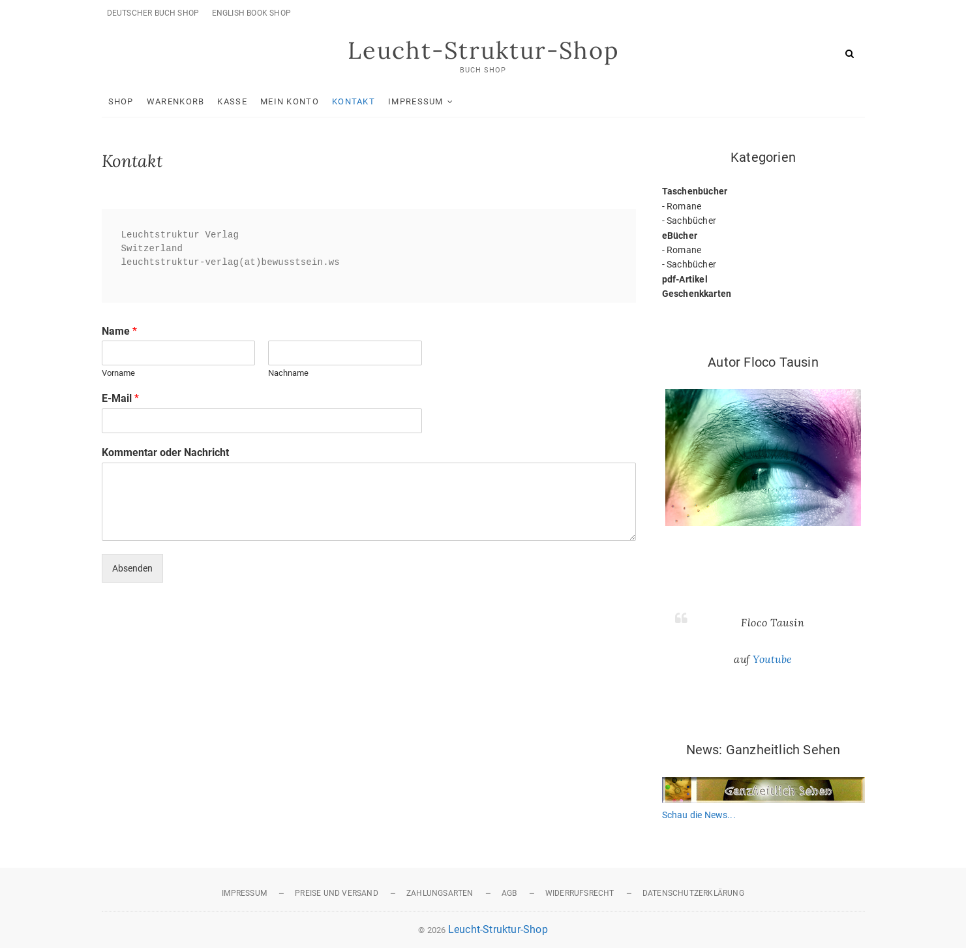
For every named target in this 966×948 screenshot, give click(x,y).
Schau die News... (699, 815)
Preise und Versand (336, 893)
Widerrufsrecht (579, 893)
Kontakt (353, 101)
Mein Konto (289, 101)
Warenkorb (176, 101)
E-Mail (120, 398)
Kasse (232, 101)
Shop (121, 101)
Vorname (118, 373)
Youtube (772, 658)
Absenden (132, 568)
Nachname (288, 373)
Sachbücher (691, 220)
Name (119, 331)
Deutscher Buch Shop (153, 13)
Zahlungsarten (440, 893)
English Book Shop (251, 13)
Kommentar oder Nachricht (165, 452)
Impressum (416, 101)
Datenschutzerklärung (693, 893)
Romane (684, 206)
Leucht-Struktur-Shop (483, 50)
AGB (509, 893)
